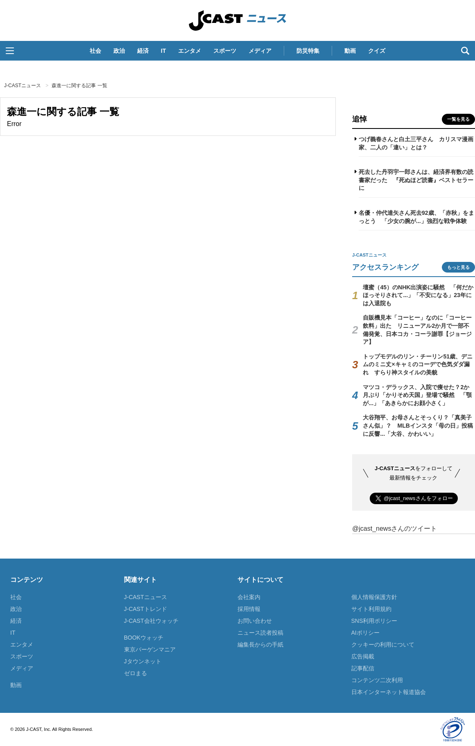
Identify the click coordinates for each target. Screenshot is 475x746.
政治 (119, 50)
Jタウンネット (142, 661)
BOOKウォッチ (143, 637)
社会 (95, 50)
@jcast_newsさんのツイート (394, 528)
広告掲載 (362, 656)
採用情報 (249, 609)
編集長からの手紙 (260, 644)
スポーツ (224, 50)
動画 (350, 50)
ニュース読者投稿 (260, 632)
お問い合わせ (255, 621)
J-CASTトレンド (145, 609)
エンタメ (189, 50)
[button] (10, 51)
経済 (143, 50)
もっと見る (458, 267)
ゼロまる (135, 673)
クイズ (376, 50)
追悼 (359, 119)
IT (163, 50)
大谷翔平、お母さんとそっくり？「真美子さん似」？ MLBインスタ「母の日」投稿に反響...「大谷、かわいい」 (418, 425)
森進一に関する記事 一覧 (79, 85)
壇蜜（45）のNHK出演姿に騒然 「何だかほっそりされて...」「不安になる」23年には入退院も (418, 295)
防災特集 (307, 50)
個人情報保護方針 (374, 597)
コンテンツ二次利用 (377, 680)
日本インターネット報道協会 (388, 692)
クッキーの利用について (382, 644)
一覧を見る (458, 119)
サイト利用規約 (371, 609)
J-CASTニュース (237, 20)
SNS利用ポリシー (374, 621)
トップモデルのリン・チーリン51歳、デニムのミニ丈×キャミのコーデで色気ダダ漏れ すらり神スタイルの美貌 (418, 364)
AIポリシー (365, 632)
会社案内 (249, 597)
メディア (260, 50)
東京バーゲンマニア (150, 649)
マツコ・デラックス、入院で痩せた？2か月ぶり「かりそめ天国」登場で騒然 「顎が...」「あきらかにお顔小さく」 (417, 395)
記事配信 (362, 668)
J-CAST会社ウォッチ (151, 621)
